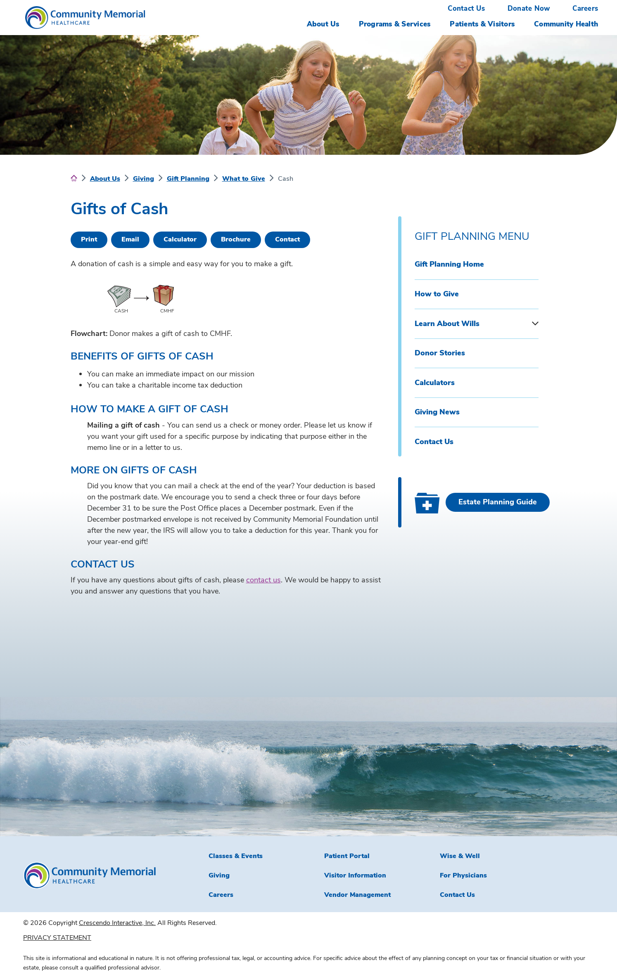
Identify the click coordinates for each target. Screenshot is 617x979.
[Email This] (130, 240)
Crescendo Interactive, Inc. (117, 922)
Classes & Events (236, 856)
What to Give (243, 178)
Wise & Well (460, 856)
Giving (143, 178)
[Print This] (89, 240)
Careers (585, 8)
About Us (323, 24)
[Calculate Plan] (180, 240)
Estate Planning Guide (497, 502)
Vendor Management (357, 894)
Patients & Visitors (482, 24)
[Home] (74, 178)
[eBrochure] (236, 240)
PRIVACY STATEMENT (57, 937)
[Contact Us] (287, 240)
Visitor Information (355, 875)
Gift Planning (188, 178)
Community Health (566, 24)
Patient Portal (347, 856)
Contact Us (466, 8)
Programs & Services (395, 24)
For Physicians (463, 875)
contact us (263, 580)
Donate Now (529, 8)
